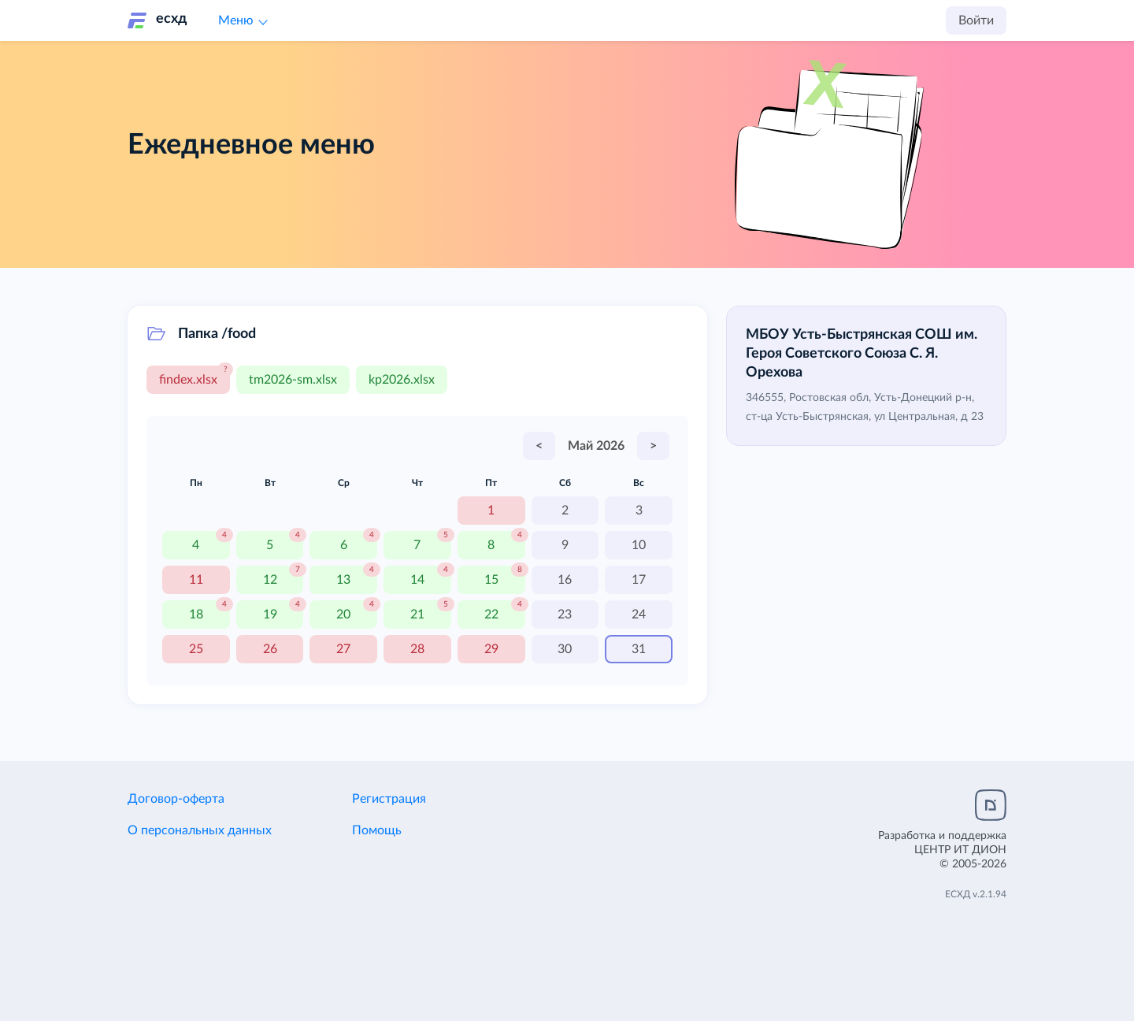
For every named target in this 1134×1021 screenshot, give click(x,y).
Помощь (377, 830)
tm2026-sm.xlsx (293, 379)
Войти (976, 20)
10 (639, 545)
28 (417, 649)
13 (343, 580)
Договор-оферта (176, 799)
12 (270, 580)
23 (565, 614)
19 (270, 614)
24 (639, 614)
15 (491, 580)
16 (565, 580)
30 (565, 649)
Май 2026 (596, 446)
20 (343, 614)
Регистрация (389, 799)
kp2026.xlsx (402, 379)
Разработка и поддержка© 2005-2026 (942, 850)
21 (417, 614)
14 (417, 580)
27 (343, 649)
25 (196, 649)
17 (639, 580)
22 (491, 614)
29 (491, 649)
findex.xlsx (188, 379)
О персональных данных (200, 830)
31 (639, 649)
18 (196, 614)
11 (196, 580)
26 (270, 649)
